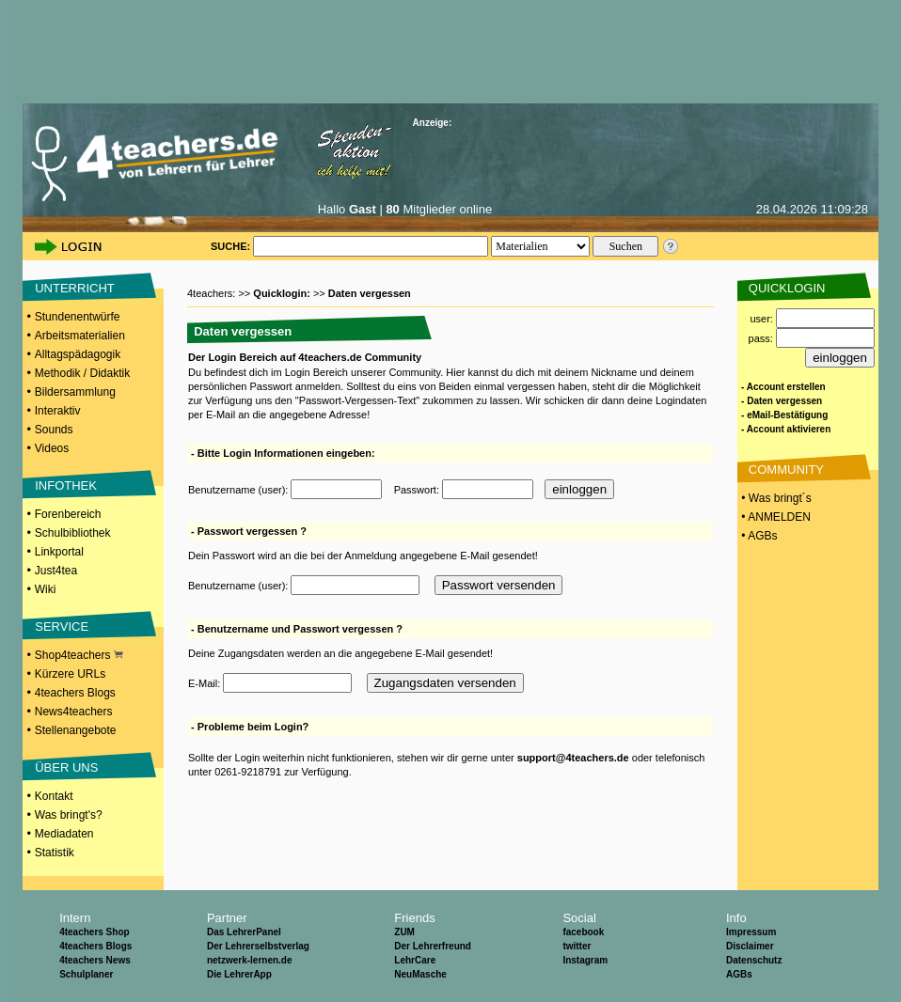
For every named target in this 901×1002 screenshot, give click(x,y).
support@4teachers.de (573, 757)
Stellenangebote (76, 730)
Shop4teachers (79, 655)
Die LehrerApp (239, 974)
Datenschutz (754, 960)
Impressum (751, 932)
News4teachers (74, 711)
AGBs (739, 974)
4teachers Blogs (75, 692)
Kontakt (54, 796)
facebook (583, 932)
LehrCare (414, 960)
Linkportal (59, 551)
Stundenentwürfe (77, 316)
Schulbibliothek (73, 533)
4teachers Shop (94, 932)
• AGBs (758, 535)
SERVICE (61, 626)
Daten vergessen (369, 293)
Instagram (585, 960)
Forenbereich (68, 514)
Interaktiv (58, 410)
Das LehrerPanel (244, 932)
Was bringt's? (69, 815)
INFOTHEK (66, 485)
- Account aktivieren (785, 429)
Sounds (54, 429)
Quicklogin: (283, 293)
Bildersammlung (75, 392)
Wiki (45, 589)
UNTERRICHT (75, 288)
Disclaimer (750, 946)
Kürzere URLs (70, 674)
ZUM (404, 932)
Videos (52, 448)
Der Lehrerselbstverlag (258, 946)
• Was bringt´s (775, 498)
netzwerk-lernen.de (249, 960)
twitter (576, 946)
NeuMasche (420, 974)
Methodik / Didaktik (82, 373)
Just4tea (56, 570)
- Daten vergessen (781, 401)
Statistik (54, 852)
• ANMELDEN (774, 517)
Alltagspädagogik (77, 354)
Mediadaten (64, 833)
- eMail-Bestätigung (784, 415)
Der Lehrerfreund (432, 946)
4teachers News (95, 960)
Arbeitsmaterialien (80, 335)
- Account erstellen (783, 387)
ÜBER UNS (66, 767)
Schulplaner (86, 974)
